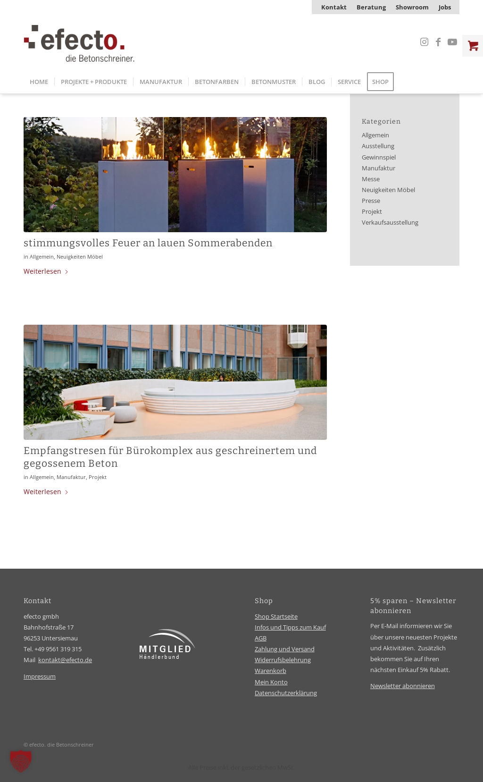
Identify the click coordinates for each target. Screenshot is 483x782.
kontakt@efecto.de (65, 660)
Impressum (40, 676)
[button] (21, 761)
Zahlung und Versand (285, 649)
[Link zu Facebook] (438, 42)
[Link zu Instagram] (424, 42)
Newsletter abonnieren (402, 685)
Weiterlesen (46, 271)
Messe (371, 179)
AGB (260, 638)
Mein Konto (271, 682)
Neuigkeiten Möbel (80, 256)
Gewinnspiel (379, 157)
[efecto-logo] (79, 42)
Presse (371, 201)
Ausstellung (378, 146)
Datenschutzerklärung (286, 693)
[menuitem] (334, 7)
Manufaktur (71, 476)
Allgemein (42, 256)
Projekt (98, 476)
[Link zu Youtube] (452, 42)
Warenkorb (270, 670)
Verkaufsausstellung (390, 223)
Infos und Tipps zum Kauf (290, 627)
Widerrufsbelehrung (283, 660)
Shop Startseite (276, 616)
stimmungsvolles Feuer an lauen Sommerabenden (148, 243)
